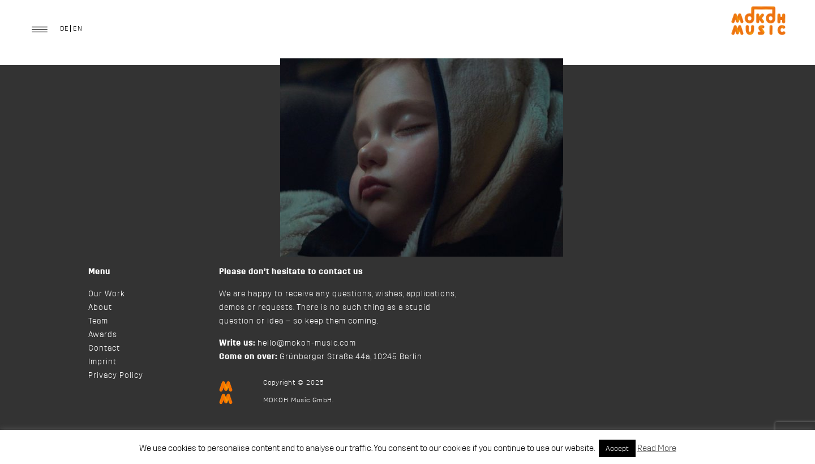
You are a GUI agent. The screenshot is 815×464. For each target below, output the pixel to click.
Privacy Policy (115, 376)
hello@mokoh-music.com (307, 343)
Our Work (106, 294)
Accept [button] (617, 448)
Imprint (102, 362)
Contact (104, 348)
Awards (102, 335)
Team (98, 321)
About (100, 308)
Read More (656, 448)
